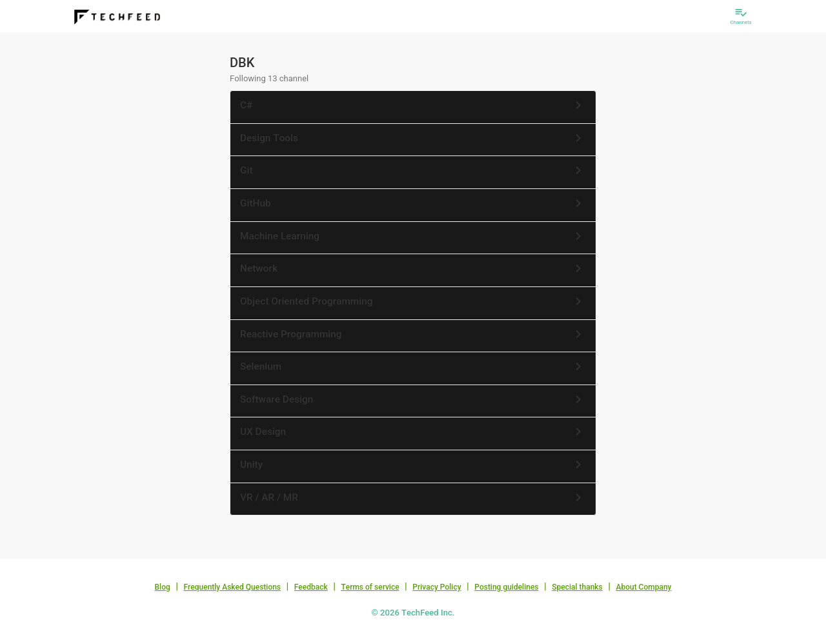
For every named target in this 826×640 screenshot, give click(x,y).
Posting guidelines (506, 587)
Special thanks (577, 587)
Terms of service (370, 587)
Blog (162, 587)
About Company (643, 587)
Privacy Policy (436, 587)
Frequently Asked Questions (232, 587)
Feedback (311, 587)
